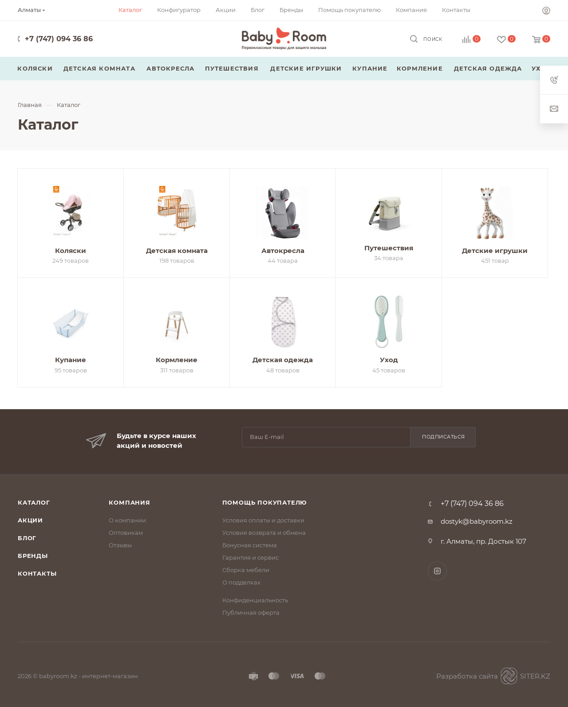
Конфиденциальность (255, 600)
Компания (129, 502)
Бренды (33, 555)
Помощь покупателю (264, 502)
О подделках (241, 582)
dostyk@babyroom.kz (477, 521)
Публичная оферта (251, 612)
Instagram (437, 571)
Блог (27, 537)
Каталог (34, 502)
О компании (127, 520)
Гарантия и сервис (250, 557)
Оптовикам (126, 532)
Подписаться (443, 437)
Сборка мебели (245, 569)
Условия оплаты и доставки (263, 520)
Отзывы (120, 545)
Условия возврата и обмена (264, 532)
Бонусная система (249, 545)
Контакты (37, 573)
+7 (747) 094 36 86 (59, 39)
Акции (30, 520)
